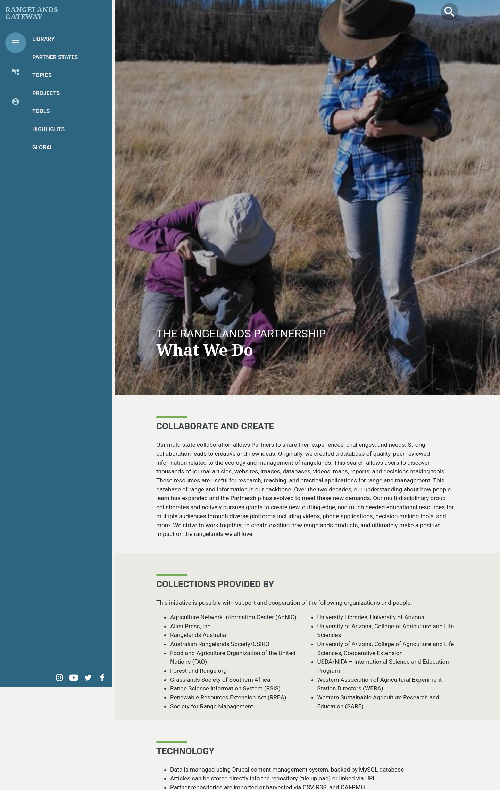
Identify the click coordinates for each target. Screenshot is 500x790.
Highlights (48, 129)
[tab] (15, 42)
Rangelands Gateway (31, 13)
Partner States (55, 57)
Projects (46, 93)
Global (42, 147)
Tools (41, 111)
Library (43, 39)
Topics (42, 75)
